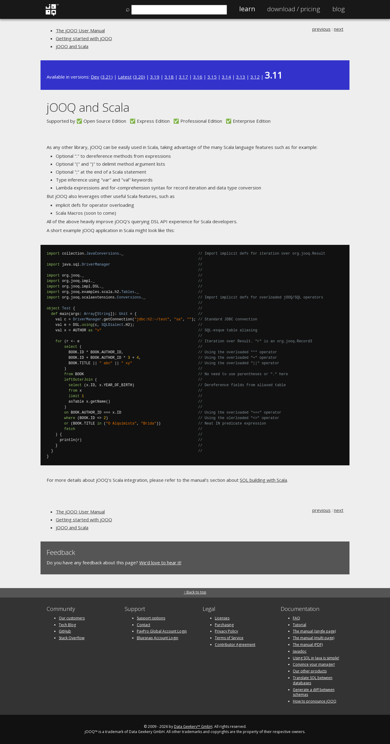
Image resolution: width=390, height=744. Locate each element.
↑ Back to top (195, 592)
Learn (247, 9)
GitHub (65, 631)
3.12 (255, 77)
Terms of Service (229, 637)
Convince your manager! (314, 664)
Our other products (310, 671)
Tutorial (299, 624)
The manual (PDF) (308, 644)
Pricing (293, 9)
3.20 (139, 77)
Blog (338, 9)
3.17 (183, 77)
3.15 (212, 77)
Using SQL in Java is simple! (316, 658)
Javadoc (300, 651)
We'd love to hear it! (160, 562)
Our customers (72, 618)
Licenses (222, 618)
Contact (143, 624)
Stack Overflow (71, 637)
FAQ (296, 618)
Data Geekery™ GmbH (193, 726)
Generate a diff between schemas (314, 692)
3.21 (106, 77)
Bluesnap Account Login (157, 637)
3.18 (169, 77)
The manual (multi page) (313, 637)
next (338, 29)
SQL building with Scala (263, 480)
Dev (95, 77)
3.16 (197, 77)
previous (321, 29)
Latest (125, 77)
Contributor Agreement (235, 644)
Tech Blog (67, 624)
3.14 (226, 77)
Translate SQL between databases (312, 680)
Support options (151, 618)
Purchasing (224, 624)
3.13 (240, 77)
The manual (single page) (314, 631)
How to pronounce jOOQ (314, 701)
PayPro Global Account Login (162, 631)
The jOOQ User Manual (80, 30)
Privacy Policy (226, 631)
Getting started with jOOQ (84, 38)
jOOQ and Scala (72, 46)
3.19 (154, 77)
